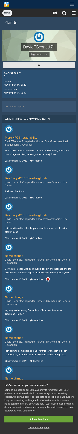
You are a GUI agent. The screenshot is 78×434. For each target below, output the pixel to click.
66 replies (36, 279)
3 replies (36, 197)
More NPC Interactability (21, 137)
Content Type (15, 106)
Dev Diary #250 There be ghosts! (26, 178)
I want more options (39, 427)
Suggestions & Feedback (18, 144)
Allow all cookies (39, 419)
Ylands (11, 22)
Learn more (28, 410)
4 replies (36, 160)
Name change (14, 256)
